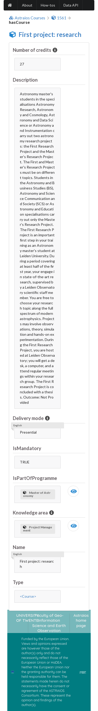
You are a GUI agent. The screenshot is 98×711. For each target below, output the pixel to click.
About (27, 5)
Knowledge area (31, 513)
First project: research (50, 34)
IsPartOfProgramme (35, 478)
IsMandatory (27, 448)
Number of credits (32, 50)
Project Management (37, 528)
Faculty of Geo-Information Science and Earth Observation (49, 623)
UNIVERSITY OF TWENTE (27, 618)
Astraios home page (81, 620)
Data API (71, 5)
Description (25, 80)
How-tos (48, 5)
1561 (58, 18)
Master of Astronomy (36, 494)
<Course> (28, 596)
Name (19, 547)
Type (18, 582)
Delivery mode (28, 418)
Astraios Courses (27, 18)
